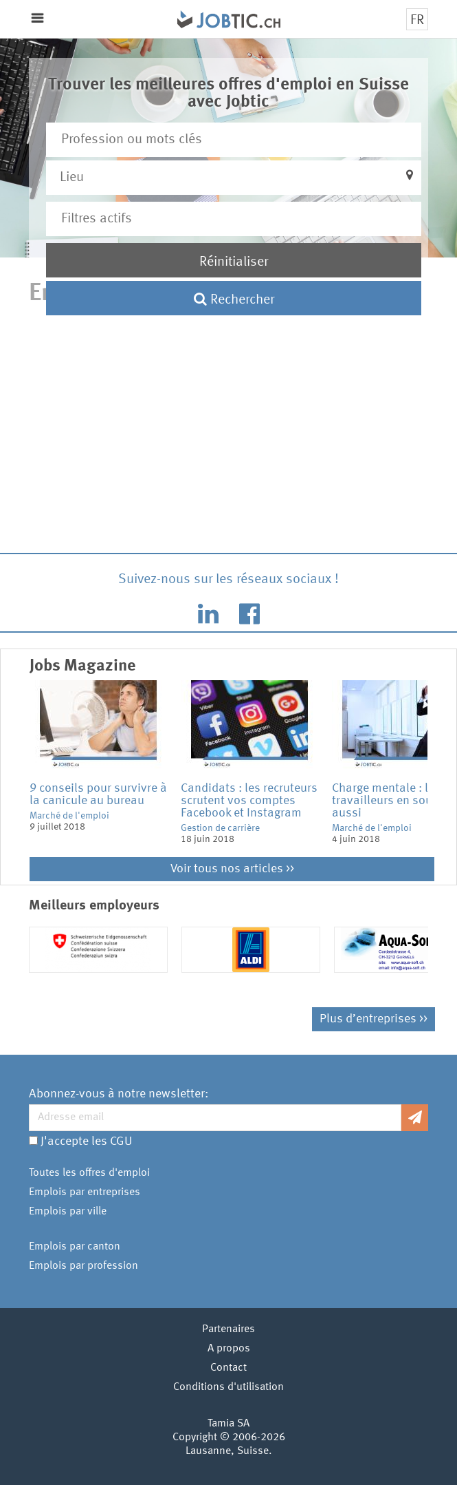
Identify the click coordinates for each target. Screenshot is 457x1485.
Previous (19, 769)
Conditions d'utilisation (228, 1387)
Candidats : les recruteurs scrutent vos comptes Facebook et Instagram (249, 800)
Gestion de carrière (220, 828)
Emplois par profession (83, 1266)
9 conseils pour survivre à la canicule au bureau (98, 794)
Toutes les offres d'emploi (89, 1173)
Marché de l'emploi (69, 816)
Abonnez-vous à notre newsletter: (118, 1094)
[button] (234, 177)
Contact (228, 1367)
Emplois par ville (68, 1211)
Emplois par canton (74, 1246)
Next (438, 769)
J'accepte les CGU (86, 1141)
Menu (37, 18)
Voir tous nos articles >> (232, 869)
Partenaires (228, 1329)
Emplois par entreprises (84, 1192)
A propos (229, 1348)
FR (417, 21)
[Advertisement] (229, 433)
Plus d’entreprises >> (373, 1019)
